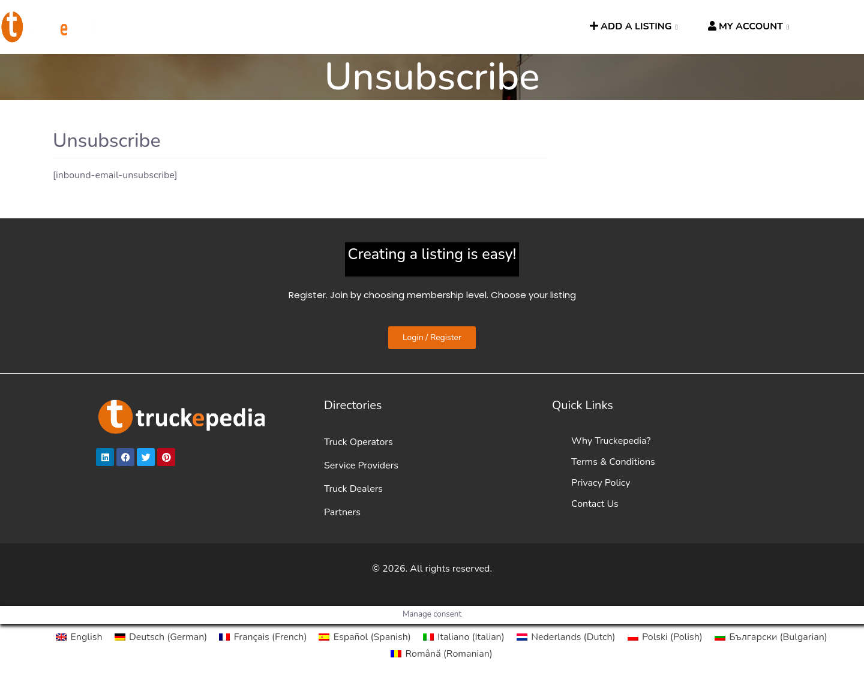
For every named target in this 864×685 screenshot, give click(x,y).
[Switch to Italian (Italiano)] (464, 637)
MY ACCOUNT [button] (745, 26)
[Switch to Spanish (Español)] (364, 637)
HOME (150, 27)
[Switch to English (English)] (79, 637)
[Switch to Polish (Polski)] (665, 637)
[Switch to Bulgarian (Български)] (771, 637)
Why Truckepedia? (610, 441)
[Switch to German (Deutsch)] (161, 637)
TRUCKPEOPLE (477, 27)
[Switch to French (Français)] (263, 637)
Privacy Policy (601, 483)
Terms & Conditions (613, 462)
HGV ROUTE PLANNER (320, 27)
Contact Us (595, 504)
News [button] (404, 27)
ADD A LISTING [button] (631, 26)
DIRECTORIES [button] (213, 27)
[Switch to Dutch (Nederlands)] (566, 637)
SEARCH (549, 27)
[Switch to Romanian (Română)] (442, 653)
